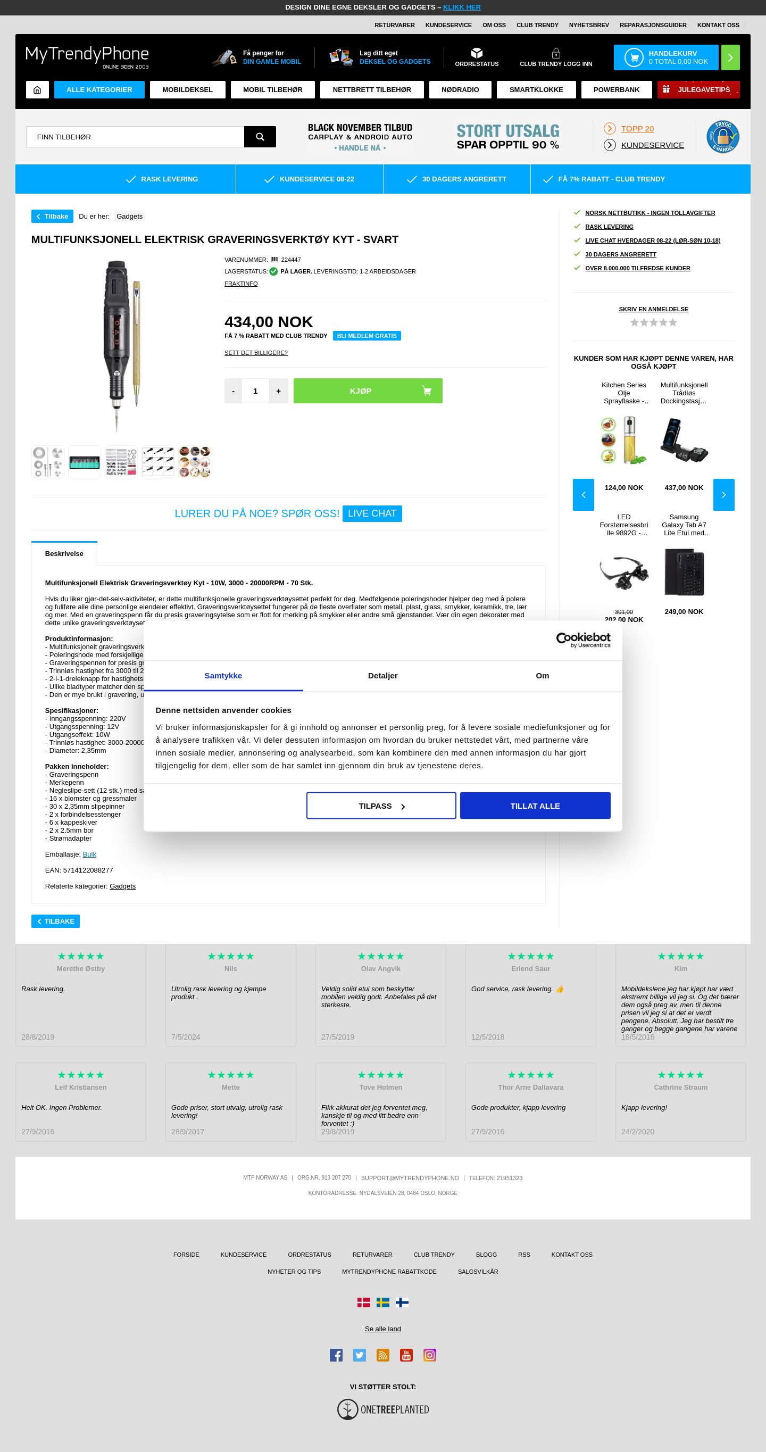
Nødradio (460, 90)
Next (724, 495)
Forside (186, 1254)
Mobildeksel (188, 90)
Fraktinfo (240, 283)
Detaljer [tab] (383, 674)
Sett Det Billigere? (256, 353)
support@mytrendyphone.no (410, 1178)
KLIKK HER (462, 7)
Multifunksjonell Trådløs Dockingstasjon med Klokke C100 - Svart (684, 393)
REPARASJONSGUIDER (653, 25)
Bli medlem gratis (367, 336)
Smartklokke (536, 90)
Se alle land (383, 1329)
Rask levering (603, 226)
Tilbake (57, 216)
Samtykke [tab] (224, 674)
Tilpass (381, 805)
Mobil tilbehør (273, 90)
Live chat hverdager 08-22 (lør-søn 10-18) (647, 240)
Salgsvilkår (478, 1271)
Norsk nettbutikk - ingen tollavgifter (644, 213)
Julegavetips (704, 90)
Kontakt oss (718, 25)
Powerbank (617, 90)
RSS (524, 1254)
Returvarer (395, 25)
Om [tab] (542, 674)
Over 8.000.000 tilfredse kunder (631, 268)
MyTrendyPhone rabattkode (389, 1271)
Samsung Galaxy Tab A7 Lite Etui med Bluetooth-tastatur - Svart (683, 525)
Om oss (494, 25)
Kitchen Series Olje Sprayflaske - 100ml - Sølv (624, 393)
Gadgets (123, 886)
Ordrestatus (309, 1254)
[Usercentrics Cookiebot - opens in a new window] (564, 641)
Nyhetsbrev (589, 25)
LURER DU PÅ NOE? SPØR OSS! (288, 513)
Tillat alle (535, 805)
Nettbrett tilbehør (372, 90)
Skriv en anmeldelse (653, 309)
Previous (583, 495)
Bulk (89, 854)
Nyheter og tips (294, 1271)
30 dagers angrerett (614, 254)
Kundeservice (449, 25)
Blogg (486, 1254)
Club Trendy (538, 25)
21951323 (510, 1178)
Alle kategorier (99, 90)
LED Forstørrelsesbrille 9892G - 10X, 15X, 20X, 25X (624, 525)
